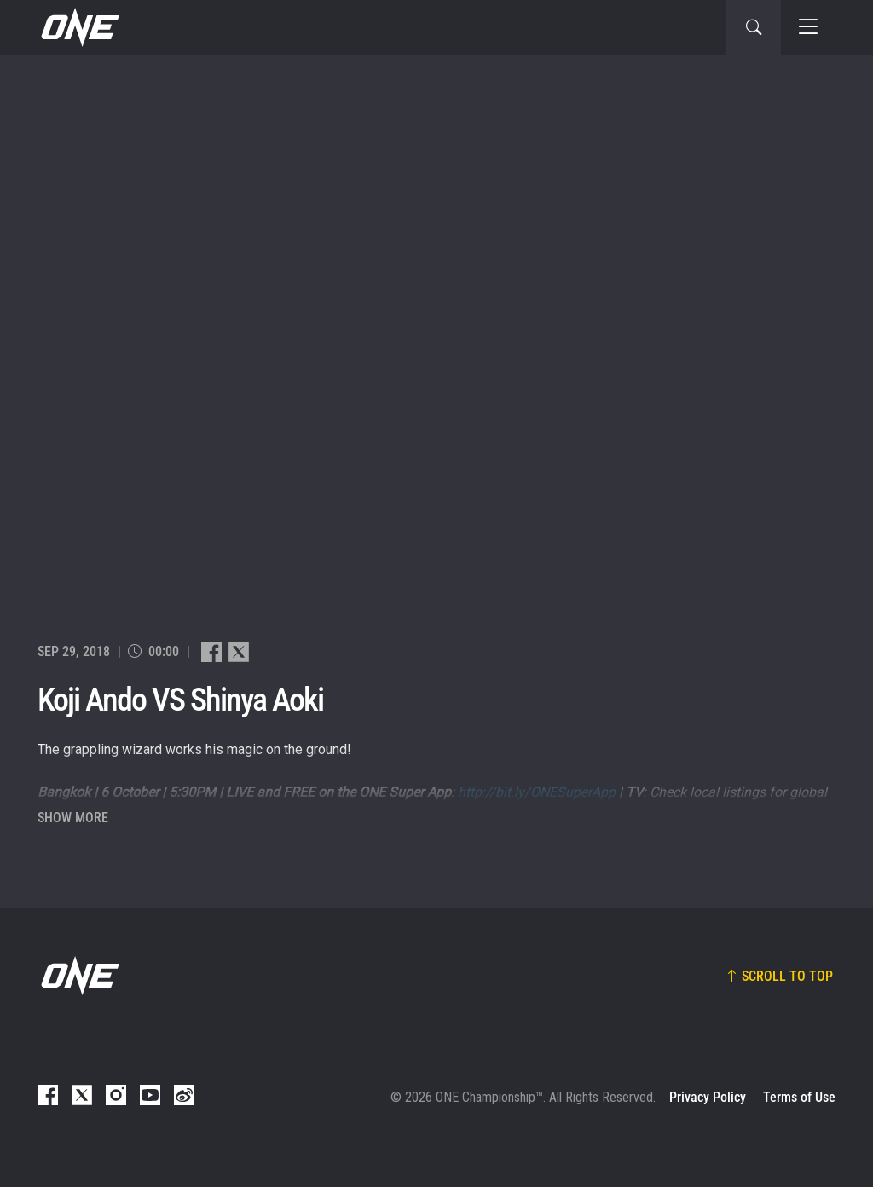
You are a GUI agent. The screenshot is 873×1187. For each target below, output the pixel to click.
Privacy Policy (707, 1097)
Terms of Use (799, 1097)
